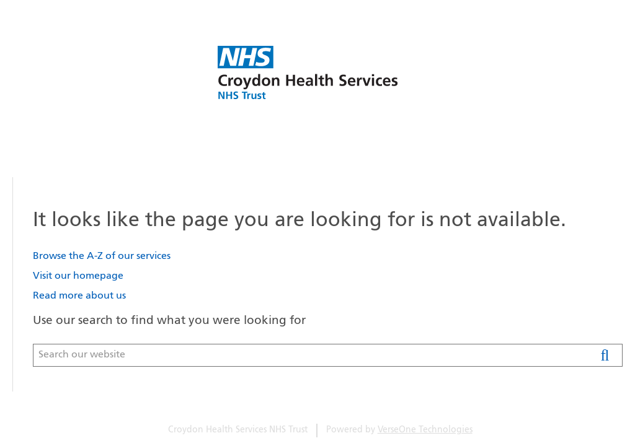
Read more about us (79, 296)
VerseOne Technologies (425, 430)
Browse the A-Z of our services (102, 256)
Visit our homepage (78, 276)
